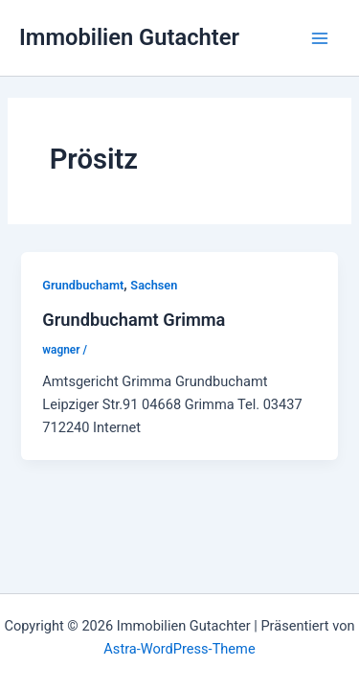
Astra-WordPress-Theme (179, 648)
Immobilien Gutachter (129, 37)
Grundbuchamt (82, 285)
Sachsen (153, 285)
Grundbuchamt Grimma (133, 320)
